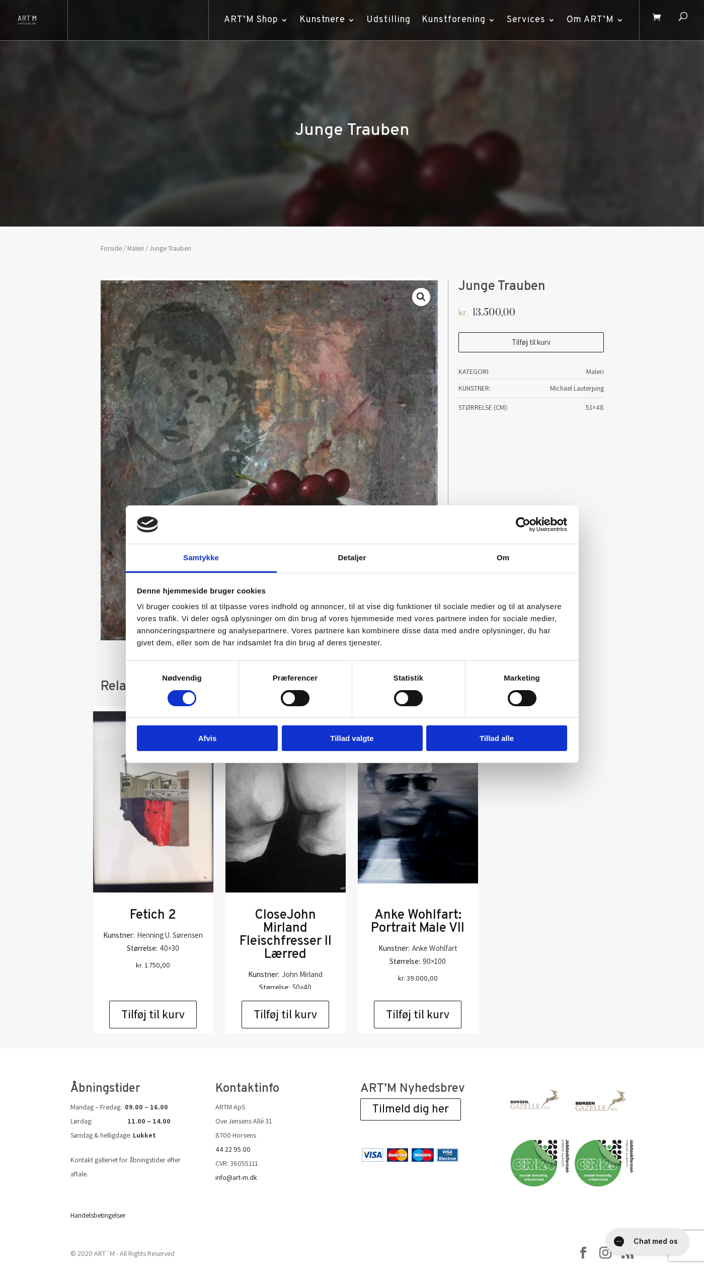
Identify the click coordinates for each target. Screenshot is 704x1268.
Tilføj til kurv (531, 342)
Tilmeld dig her (410, 1109)
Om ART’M (586, 20)
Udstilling (384, 20)
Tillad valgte (351, 738)
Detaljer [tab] (352, 557)
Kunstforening (450, 20)
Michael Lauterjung (577, 388)
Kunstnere (318, 20)
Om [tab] (503, 557)
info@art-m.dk (236, 1177)
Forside (111, 248)
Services (522, 20)
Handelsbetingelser (98, 1215)
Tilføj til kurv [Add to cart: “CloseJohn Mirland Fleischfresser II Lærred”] (285, 1014)
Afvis (207, 738)
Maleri (135, 248)
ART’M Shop (247, 20)
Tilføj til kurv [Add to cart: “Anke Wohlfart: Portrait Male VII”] (417, 1014)
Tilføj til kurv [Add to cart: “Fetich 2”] (153, 1014)
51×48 (595, 407)
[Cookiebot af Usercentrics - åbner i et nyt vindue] (523, 524)
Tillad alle (497, 738)
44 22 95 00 (233, 1149)
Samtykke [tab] (201, 557)
